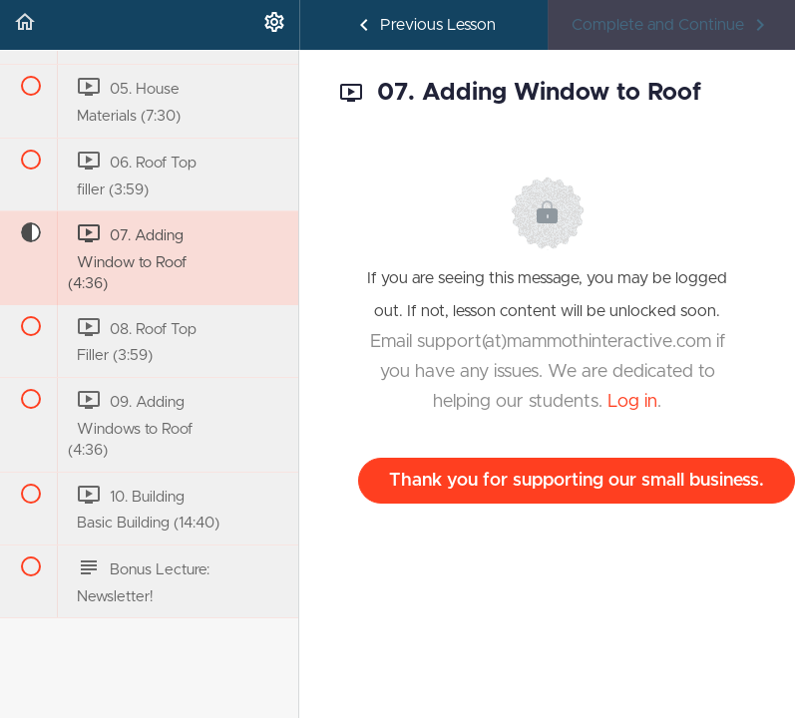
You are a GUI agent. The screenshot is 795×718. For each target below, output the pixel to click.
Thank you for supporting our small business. (576, 481)
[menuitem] (274, 25)
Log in (632, 402)
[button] (25, 25)
